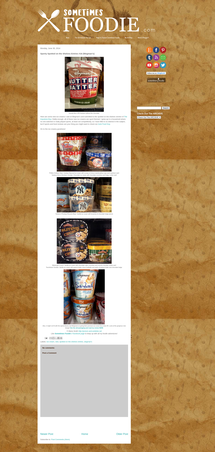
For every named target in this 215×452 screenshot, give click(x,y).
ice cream (50, 342)
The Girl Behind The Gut (83, 37)
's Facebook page (70, 334)
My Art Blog (128, 37)
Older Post (122, 434)
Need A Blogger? (143, 37)
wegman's (88, 342)
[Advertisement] (84, 425)
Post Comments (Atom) (60, 439)
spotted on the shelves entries (71, 342)
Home (84, 434)
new (56, 342)
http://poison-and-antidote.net (90, 331)
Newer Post (46, 434)
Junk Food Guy (104, 124)
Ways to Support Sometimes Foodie (108, 37)
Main (67, 37)
